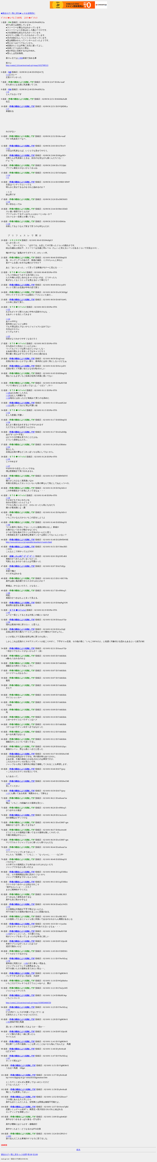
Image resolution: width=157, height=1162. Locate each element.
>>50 (8, 622)
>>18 (8, 224)
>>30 (8, 398)
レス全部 (23, 1154)
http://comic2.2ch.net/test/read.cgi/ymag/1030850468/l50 (28, 1003)
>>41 (8, 569)
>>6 (7, 92)
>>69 (8, 784)
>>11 (8, 148)
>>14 (8, 175)
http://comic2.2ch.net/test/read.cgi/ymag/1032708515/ (27, 65)
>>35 (8, 459)
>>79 (8, 907)
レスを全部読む (28, 13)
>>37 (8, 466)
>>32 (8, 405)
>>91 (8, 1010)
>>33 (8, 413)
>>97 (8, 1058)
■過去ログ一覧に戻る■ (11, 13)
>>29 (8, 395)
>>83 (26, 963)
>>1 (7, 75)
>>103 (8, 1136)
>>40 (8, 525)
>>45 (8, 612)
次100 (35, 1154)
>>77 (8, 850)
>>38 (8, 478)
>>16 (8, 202)
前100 (29, 1154)
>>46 (8, 593)
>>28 (8, 393)
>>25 (8, 336)
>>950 (20, 58)
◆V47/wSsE (17, 610)
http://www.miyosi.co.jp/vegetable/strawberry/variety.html (29, 542)
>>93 (8, 1022)
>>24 (8, 319)
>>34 (8, 422)
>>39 (8, 498)
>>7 (7, 109)
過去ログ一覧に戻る (10, 1154)
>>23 (8, 309)
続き (78, 1150)
